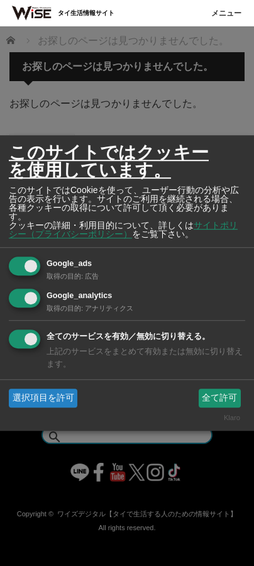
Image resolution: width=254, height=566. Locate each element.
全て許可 (219, 397)
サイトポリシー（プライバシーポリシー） (123, 229)
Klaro (232, 418)
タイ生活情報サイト (86, 12)
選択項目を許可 (43, 397)
